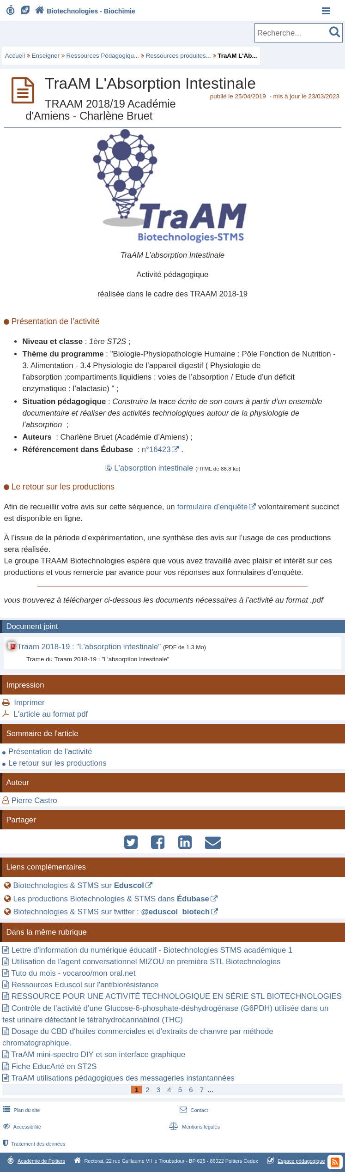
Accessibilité (21, 1127)
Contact (193, 1110)
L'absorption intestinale (153, 468)
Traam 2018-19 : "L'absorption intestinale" (90, 646)
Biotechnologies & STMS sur (78, 885)
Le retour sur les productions (57, 763)
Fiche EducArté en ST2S (54, 1066)
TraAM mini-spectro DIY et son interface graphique (98, 1054)
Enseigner (46, 55)
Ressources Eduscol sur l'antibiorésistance (85, 984)
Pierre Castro (34, 800)
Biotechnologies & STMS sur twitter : (111, 911)
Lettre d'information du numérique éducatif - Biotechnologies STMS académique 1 (152, 950)
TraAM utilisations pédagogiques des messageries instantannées (123, 1078)
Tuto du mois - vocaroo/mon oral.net (73, 973)
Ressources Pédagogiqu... (103, 55)
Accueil (15, 55)
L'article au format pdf (50, 714)
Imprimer (29, 702)
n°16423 (156, 449)
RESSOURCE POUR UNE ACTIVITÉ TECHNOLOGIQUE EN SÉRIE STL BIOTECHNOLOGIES (177, 996)
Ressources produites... (178, 55)
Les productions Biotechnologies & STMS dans (111, 898)
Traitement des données (33, 1144)
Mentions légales (193, 1127)
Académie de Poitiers (41, 1161)
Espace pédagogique (301, 1161)
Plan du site (20, 1110)
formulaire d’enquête (212, 506)
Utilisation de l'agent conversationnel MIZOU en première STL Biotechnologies (146, 961)
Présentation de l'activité (50, 751)
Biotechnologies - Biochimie (84, 11)
